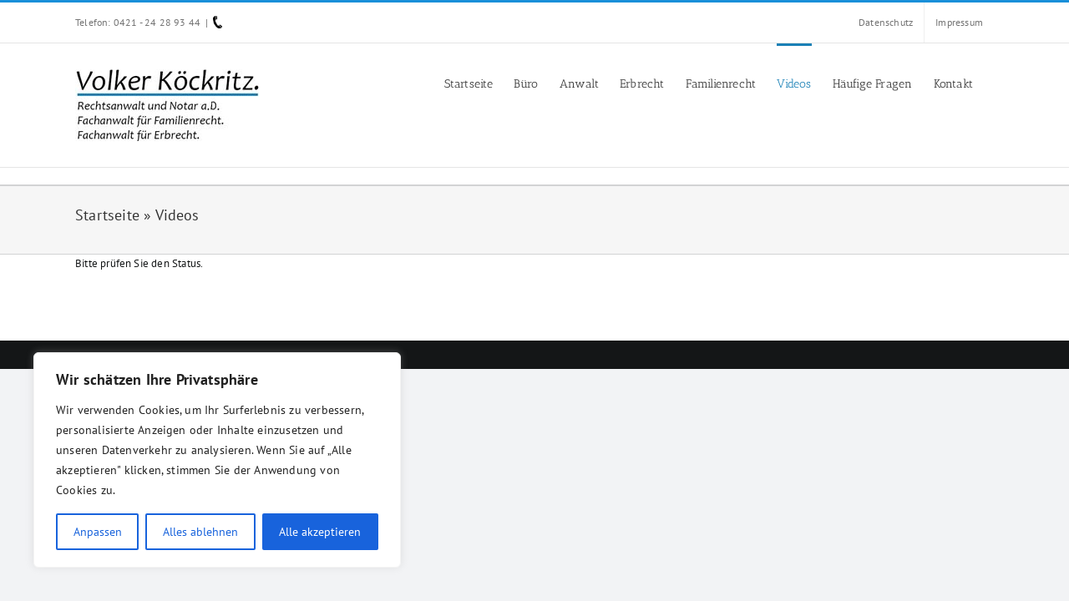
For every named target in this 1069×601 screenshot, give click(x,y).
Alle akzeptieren (320, 531)
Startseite (107, 215)
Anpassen (97, 531)
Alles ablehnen (200, 531)
